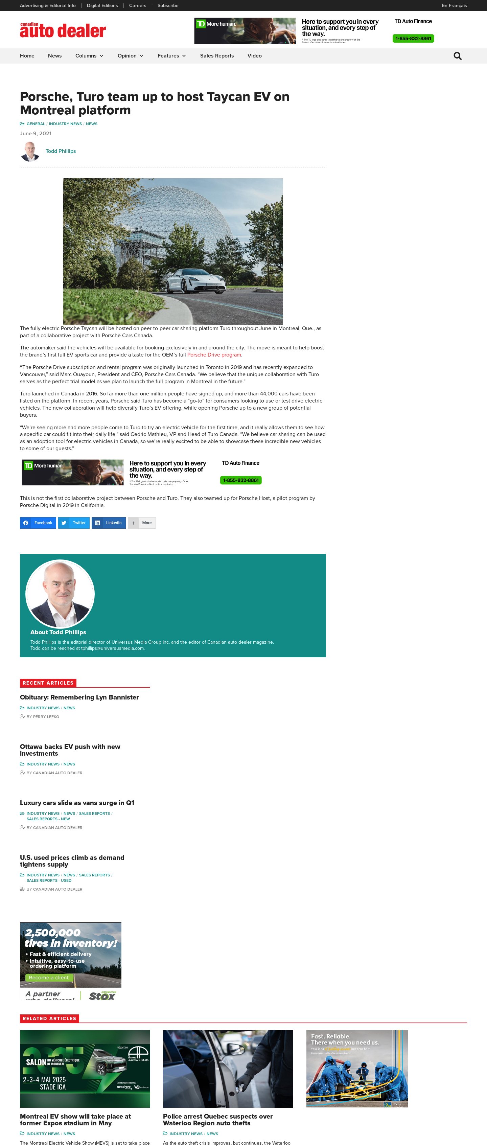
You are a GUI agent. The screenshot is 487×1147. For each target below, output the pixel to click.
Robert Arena (379, 1045)
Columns (90, 55)
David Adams (379, 1035)
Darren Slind (432, 1096)
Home (27, 55)
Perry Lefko (391, 135)
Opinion (131, 55)
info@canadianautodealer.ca (57, 1038)
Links (140, 1055)
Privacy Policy (34, 1138)
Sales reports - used (394, 308)
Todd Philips (431, 1066)
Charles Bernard (382, 1055)
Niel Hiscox (377, 1106)
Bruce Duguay (380, 1086)
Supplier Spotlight (322, 1055)
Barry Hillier (377, 1096)
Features (172, 55)
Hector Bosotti (380, 1066)
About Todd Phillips (106, 563)
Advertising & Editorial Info (48, 5)
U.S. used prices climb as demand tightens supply (403, 288)
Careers (138, 5)
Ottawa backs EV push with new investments (415, 169)
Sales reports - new (393, 246)
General (36, 125)
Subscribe (168, 5)
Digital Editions (102, 5)
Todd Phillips (61, 152)
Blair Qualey (431, 1076)
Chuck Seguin (433, 1086)
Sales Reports (217, 55)
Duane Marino (433, 1055)
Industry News (65, 125)
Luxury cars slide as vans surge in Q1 (413, 226)
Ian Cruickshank (381, 1076)
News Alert (261, 1066)
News (55, 55)
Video (255, 55)
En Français (454, 5)
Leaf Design (453, 1138)
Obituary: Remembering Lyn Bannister (408, 113)
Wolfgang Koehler (437, 1035)
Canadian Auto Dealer (403, 192)
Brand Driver (317, 1045)
